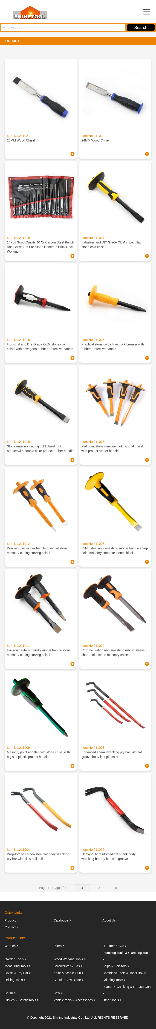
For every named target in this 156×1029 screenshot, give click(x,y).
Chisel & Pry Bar (16, 973)
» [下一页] (116, 888)
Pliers (58, 946)
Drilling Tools (14, 980)
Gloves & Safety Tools (20, 1000)
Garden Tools (14, 959)
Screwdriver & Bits (67, 966)
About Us (109, 920)
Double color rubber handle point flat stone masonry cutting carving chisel (37, 550)
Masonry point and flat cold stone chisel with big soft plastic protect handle (38, 754)
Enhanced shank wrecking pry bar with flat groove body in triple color (111, 754)
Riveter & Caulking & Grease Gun (126, 987)
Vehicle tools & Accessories (73, 1000)
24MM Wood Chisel (95, 140)
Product (10, 920)
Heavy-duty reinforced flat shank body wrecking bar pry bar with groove (108, 856)
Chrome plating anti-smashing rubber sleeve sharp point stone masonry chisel (113, 652)
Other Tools (110, 1000)
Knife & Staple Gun (67, 973)
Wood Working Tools (68, 959)
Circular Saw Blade (67, 980)
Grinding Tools (112, 980)
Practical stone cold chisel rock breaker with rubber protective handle (112, 346)
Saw (57, 993)
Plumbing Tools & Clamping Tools (126, 953)
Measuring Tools (16, 966)
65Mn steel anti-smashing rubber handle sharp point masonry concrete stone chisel (114, 550)
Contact (10, 927)
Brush (9, 993)
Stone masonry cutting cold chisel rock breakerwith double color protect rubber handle (40, 448)
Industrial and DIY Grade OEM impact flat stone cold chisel (111, 244)
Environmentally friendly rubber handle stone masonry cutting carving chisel (39, 652)
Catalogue (61, 920)
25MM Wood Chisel (21, 140)
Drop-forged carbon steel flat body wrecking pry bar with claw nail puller (38, 856)
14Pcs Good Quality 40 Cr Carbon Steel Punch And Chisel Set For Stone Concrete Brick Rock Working (40, 246)
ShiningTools (31, 12)
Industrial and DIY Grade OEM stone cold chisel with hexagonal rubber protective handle (40, 346)
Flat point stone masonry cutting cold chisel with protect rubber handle (112, 448)
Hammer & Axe (113, 946)
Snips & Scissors (114, 966)
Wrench (10, 946)
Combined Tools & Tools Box (122, 973)
